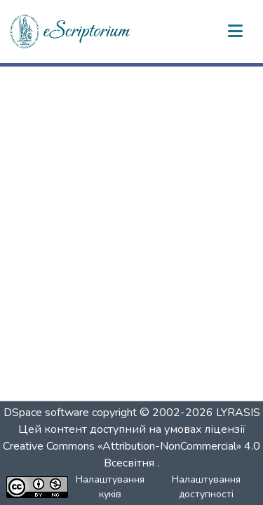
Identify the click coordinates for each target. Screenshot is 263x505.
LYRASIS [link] (238, 412)
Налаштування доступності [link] (206, 487)
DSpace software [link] (46, 412)
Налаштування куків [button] (110, 487)
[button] (70, 31)
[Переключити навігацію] (235, 31)
